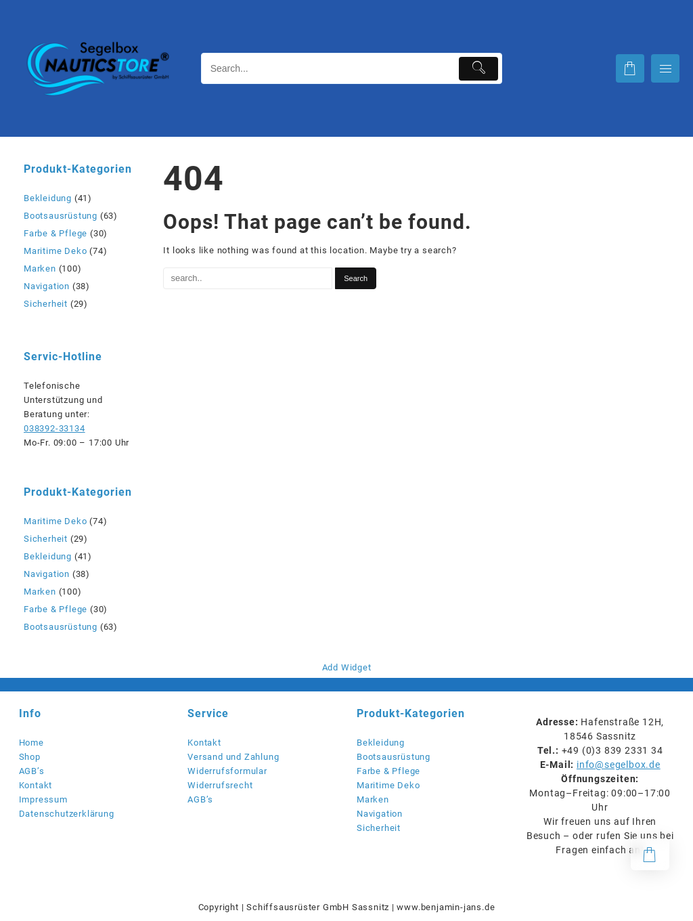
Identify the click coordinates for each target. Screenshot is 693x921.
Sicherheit (46, 304)
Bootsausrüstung (60, 216)
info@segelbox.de (619, 764)
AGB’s (32, 771)
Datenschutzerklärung (66, 814)
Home (31, 742)
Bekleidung (48, 198)
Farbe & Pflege (55, 233)
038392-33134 (54, 428)
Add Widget (347, 667)
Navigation (47, 286)
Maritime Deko (55, 251)
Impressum (43, 799)
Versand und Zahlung (233, 757)
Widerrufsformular (227, 771)
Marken (40, 268)
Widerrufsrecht (219, 785)
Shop (30, 757)
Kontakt (36, 785)
